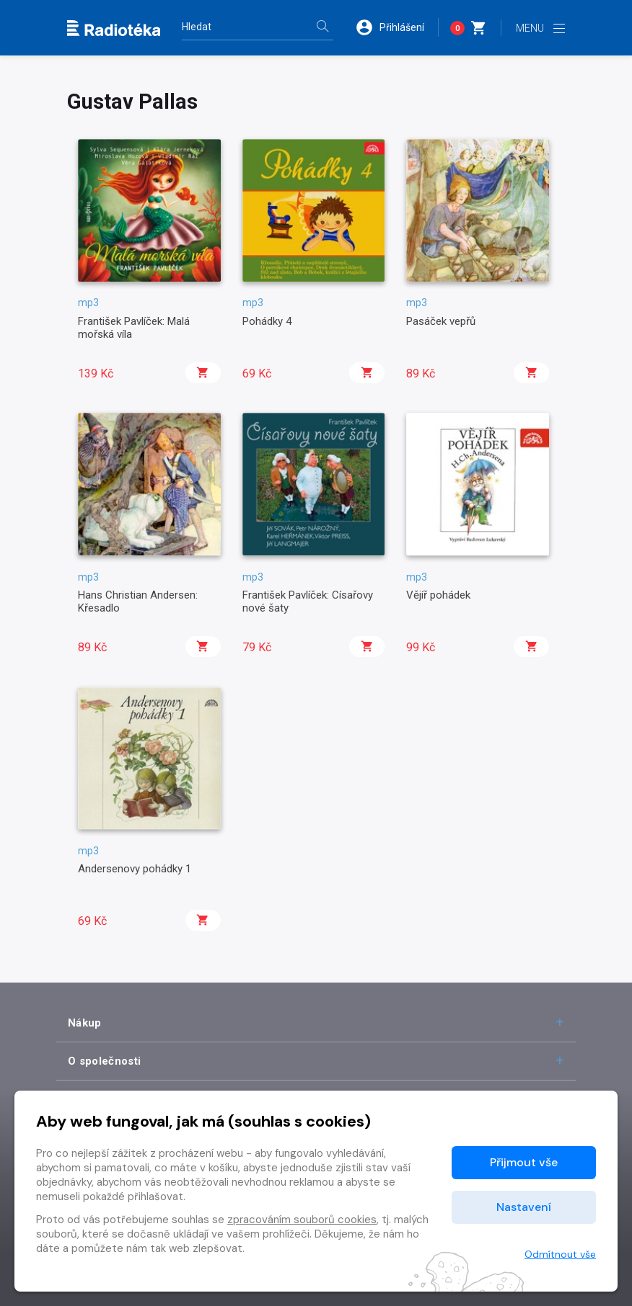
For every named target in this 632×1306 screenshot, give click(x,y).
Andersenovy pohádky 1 (134, 868)
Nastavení (523, 1207)
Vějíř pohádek (438, 595)
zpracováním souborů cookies (302, 1219)
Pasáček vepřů (440, 321)
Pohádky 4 (266, 321)
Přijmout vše (524, 1162)
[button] (397, 27)
